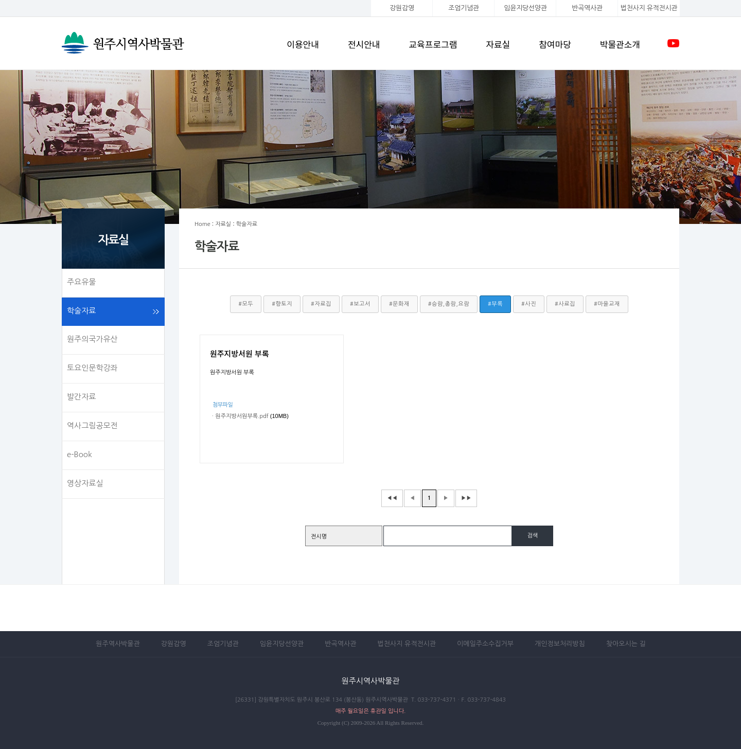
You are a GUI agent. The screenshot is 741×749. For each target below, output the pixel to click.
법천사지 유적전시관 (406, 643)
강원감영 (402, 8)
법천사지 (649, 8)
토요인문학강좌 (92, 368)
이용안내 (303, 44)
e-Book (79, 454)
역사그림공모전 (92, 425)
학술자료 (81, 311)
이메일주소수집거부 (485, 643)
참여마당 (555, 44)
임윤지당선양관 (525, 8)
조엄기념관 (463, 8)
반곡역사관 (587, 8)
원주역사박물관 (118, 643)
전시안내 (364, 44)
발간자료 (81, 396)
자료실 (498, 44)
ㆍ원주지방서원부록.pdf (239, 416)
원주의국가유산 (92, 339)
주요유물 (81, 282)
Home (202, 224)
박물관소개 (620, 44)
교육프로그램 (433, 44)
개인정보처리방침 (560, 643)
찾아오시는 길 (626, 643)
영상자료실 (85, 483)
